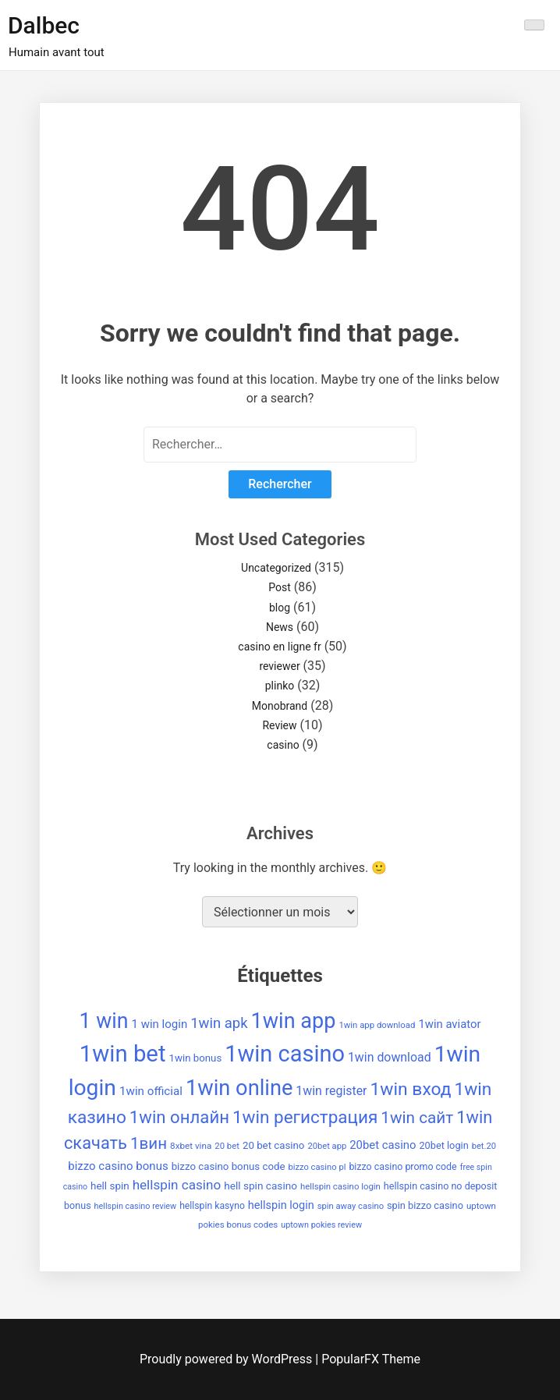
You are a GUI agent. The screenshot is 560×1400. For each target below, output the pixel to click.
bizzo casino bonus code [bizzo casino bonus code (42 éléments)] (228, 1166)
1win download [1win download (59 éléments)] (389, 1057)
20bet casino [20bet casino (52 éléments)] (382, 1145)
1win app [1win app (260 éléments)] (293, 1020)
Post (279, 587)
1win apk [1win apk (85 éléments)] (218, 1023)
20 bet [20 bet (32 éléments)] (226, 1145)
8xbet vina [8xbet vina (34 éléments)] (190, 1145)
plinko (279, 685)
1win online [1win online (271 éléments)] (239, 1088)
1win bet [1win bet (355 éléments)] (123, 1053)
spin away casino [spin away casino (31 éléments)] (350, 1206)
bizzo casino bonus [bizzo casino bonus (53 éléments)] (118, 1166)
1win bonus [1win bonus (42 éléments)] (195, 1058)
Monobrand (280, 706)
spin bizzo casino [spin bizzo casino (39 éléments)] (425, 1205)
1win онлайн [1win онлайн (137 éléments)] (179, 1117)
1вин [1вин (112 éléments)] (148, 1143)
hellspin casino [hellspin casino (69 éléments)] (177, 1185)
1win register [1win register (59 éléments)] (331, 1090)
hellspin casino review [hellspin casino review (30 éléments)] (135, 1206)
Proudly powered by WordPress (227, 1359)
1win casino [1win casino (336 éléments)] (285, 1053)
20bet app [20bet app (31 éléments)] (326, 1146)
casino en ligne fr (279, 646)
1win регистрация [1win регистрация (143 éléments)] (304, 1117)
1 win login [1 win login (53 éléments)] (159, 1024)
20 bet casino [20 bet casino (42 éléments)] (273, 1145)
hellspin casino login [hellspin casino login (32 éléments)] (340, 1186)
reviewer (279, 666)
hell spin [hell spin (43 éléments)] (109, 1186)
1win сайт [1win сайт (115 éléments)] (417, 1117)
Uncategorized (276, 568)
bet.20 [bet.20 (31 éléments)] (484, 1146)
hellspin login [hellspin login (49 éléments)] (281, 1205)
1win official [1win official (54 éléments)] (151, 1091)
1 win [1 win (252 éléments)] (104, 1020)
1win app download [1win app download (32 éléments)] (376, 1024)
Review (279, 725)
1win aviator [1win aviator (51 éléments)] (449, 1024)
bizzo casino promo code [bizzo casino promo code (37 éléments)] (402, 1166)
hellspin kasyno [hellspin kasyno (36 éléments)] (212, 1205)
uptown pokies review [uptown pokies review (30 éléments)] (321, 1225)
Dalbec (44, 25)
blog (279, 607)
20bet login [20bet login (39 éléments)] (443, 1145)
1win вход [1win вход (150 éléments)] (410, 1089)
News (279, 627)
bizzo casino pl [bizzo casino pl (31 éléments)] (317, 1167)
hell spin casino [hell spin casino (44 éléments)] (260, 1185)
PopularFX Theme (370, 1359)
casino (283, 745)
